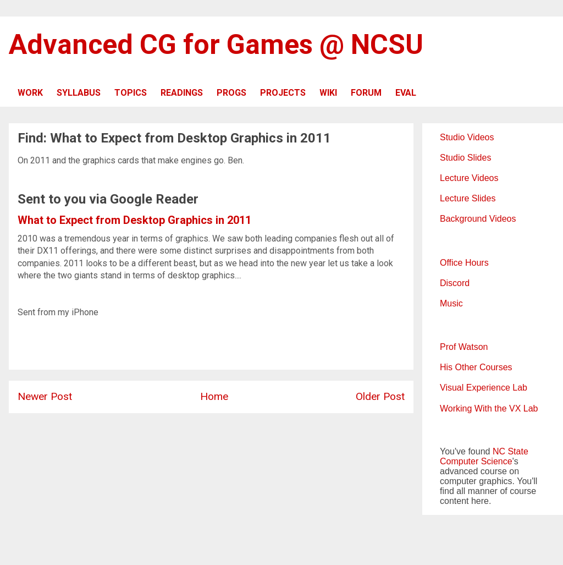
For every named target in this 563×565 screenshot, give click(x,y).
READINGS (182, 92)
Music (451, 303)
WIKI (328, 92)
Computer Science (476, 461)
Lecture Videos (469, 178)
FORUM (366, 92)
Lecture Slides (467, 198)
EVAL (405, 92)
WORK (30, 92)
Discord (455, 283)
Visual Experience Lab (483, 387)
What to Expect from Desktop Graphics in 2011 (134, 220)
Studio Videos (467, 137)
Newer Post (45, 396)
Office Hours (464, 262)
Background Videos (478, 218)
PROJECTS (283, 92)
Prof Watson (464, 347)
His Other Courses (476, 367)
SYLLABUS (79, 92)
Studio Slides (465, 157)
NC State (510, 451)
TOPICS (130, 92)
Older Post (380, 396)
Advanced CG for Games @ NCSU (216, 45)
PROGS (231, 92)
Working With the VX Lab (489, 408)
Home (214, 396)
